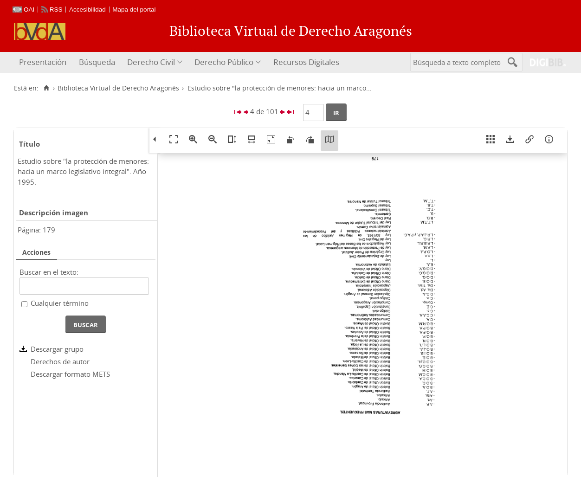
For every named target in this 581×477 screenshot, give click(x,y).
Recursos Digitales (306, 62)
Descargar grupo (57, 349)
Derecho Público (223, 62)
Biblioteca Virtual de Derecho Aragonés (118, 88)
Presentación (42, 62)
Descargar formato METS (70, 374)
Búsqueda (97, 62)
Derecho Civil (151, 62)
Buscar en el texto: (48, 272)
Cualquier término (60, 303)
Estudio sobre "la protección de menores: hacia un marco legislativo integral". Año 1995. (83, 171)
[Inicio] (46, 88)
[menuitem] (43, 62)
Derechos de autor (60, 361)
